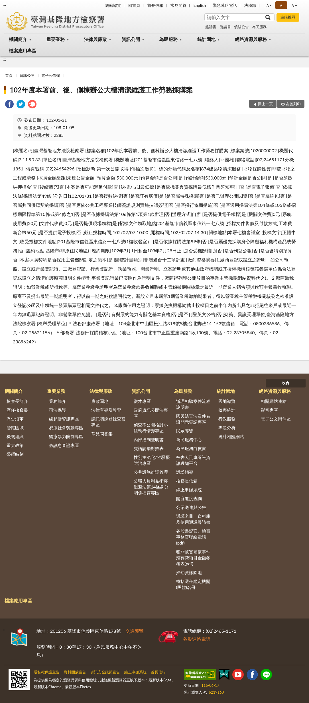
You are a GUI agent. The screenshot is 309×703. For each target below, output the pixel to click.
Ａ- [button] (268, 5)
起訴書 (210, 26)
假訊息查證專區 (64, 445)
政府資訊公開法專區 (151, 412)
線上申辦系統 (189, 489)
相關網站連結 (273, 401)
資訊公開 (131, 39)
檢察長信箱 (187, 480)
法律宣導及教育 (106, 410)
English (200, 5)
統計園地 (206, 39)
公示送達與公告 (191, 507)
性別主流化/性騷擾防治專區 (152, 460)
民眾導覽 (184, 430)
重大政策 (15, 445)
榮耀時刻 (15, 454)
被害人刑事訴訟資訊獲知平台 (193, 460)
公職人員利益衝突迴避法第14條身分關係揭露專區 (151, 486)
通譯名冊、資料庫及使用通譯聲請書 (193, 519)
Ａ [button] (281, 5)
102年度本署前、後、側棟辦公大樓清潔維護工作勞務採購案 (101, 90)
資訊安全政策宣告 (105, 672)
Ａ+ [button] (294, 5)
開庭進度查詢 (189, 498)
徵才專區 (142, 401)
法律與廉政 (95, 39)
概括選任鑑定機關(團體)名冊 (193, 584)
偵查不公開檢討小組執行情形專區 (151, 427)
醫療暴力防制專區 (66, 436)
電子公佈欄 (50, 75)
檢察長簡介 (17, 401)
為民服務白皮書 (191, 448)
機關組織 (15, 436)
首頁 (9, 75)
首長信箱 (155, 5)
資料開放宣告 (75, 672)
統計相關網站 (231, 436)
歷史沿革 (15, 418)
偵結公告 (241, 26)
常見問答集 (102, 433)
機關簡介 (18, 39)
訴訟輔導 (184, 472)
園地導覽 (226, 401)
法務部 (250, 5)
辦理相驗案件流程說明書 (193, 404)
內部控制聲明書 (149, 439)
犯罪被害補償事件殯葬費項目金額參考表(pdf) (193, 557)
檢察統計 (226, 410)
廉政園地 (99, 401)
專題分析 (226, 427)
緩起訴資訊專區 (64, 418)
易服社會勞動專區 (66, 427)
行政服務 (226, 418)
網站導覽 (113, 5)
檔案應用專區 (22, 50)
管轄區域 (15, 427)
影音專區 (269, 410)
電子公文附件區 (276, 418)
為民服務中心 (189, 439)
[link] (9, 105)
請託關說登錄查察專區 (108, 421)
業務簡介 (57, 401)
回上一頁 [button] (265, 104)
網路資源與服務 (251, 39)
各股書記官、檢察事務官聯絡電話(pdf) (193, 536)
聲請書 (225, 26)
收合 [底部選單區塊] (285, 382)
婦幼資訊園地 (189, 572)
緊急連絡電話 (225, 5)
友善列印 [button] (293, 104)
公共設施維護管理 (151, 472)
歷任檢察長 (17, 410)
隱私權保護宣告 (47, 672)
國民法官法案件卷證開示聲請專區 (193, 418)
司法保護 (57, 410)
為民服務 (259, 26)
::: (4, 4)
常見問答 (178, 5)
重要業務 (55, 39)
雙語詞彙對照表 (149, 448)
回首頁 (134, 5)
